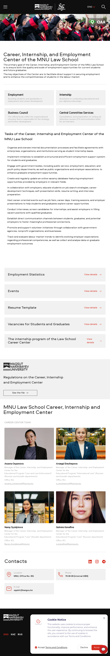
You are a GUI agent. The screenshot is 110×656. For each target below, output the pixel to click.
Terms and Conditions (56, 647)
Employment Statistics (55, 274)
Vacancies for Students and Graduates (55, 324)
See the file (20, 393)
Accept (97, 647)
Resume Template (55, 308)
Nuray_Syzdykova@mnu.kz (17, 544)
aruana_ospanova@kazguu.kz (18, 483)
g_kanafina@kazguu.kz (67, 544)
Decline (84, 647)
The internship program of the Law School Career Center (55, 340)
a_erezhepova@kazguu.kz (68, 483)
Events (55, 291)
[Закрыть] (104, 618)
